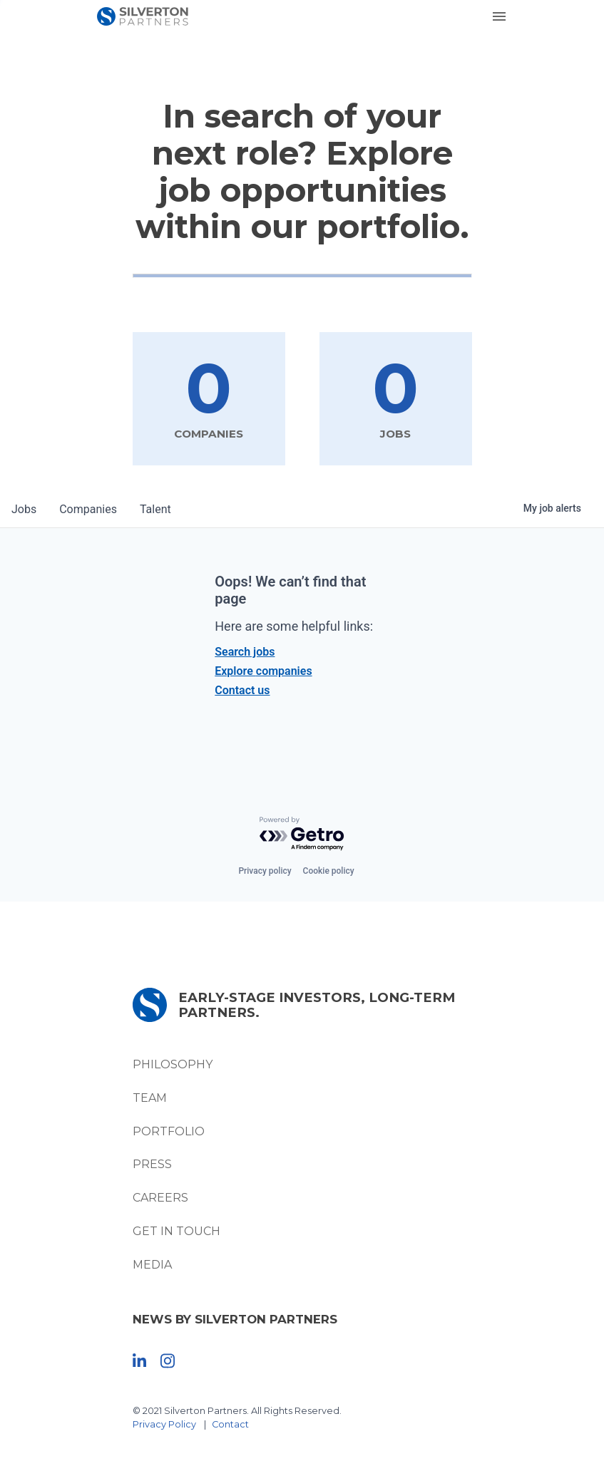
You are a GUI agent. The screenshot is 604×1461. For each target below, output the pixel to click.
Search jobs (245, 652)
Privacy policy (264, 871)
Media (152, 1264)
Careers (160, 1197)
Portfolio (169, 1131)
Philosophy (173, 1064)
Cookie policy (328, 871)
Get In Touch (176, 1231)
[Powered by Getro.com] (302, 834)
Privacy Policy (164, 1424)
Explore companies (263, 671)
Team (150, 1098)
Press (152, 1164)
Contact (230, 1424)
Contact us (242, 690)
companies (88, 509)
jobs (23, 509)
